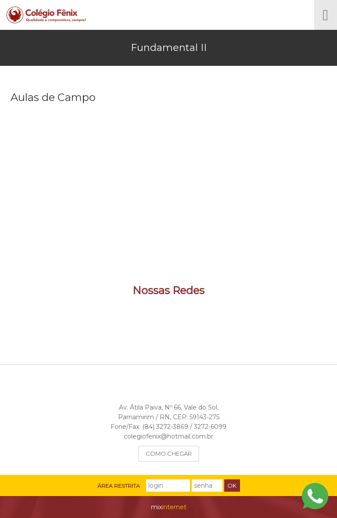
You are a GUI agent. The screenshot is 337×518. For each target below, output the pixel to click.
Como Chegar (169, 453)
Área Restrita (118, 486)
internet (168, 507)
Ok (232, 485)
